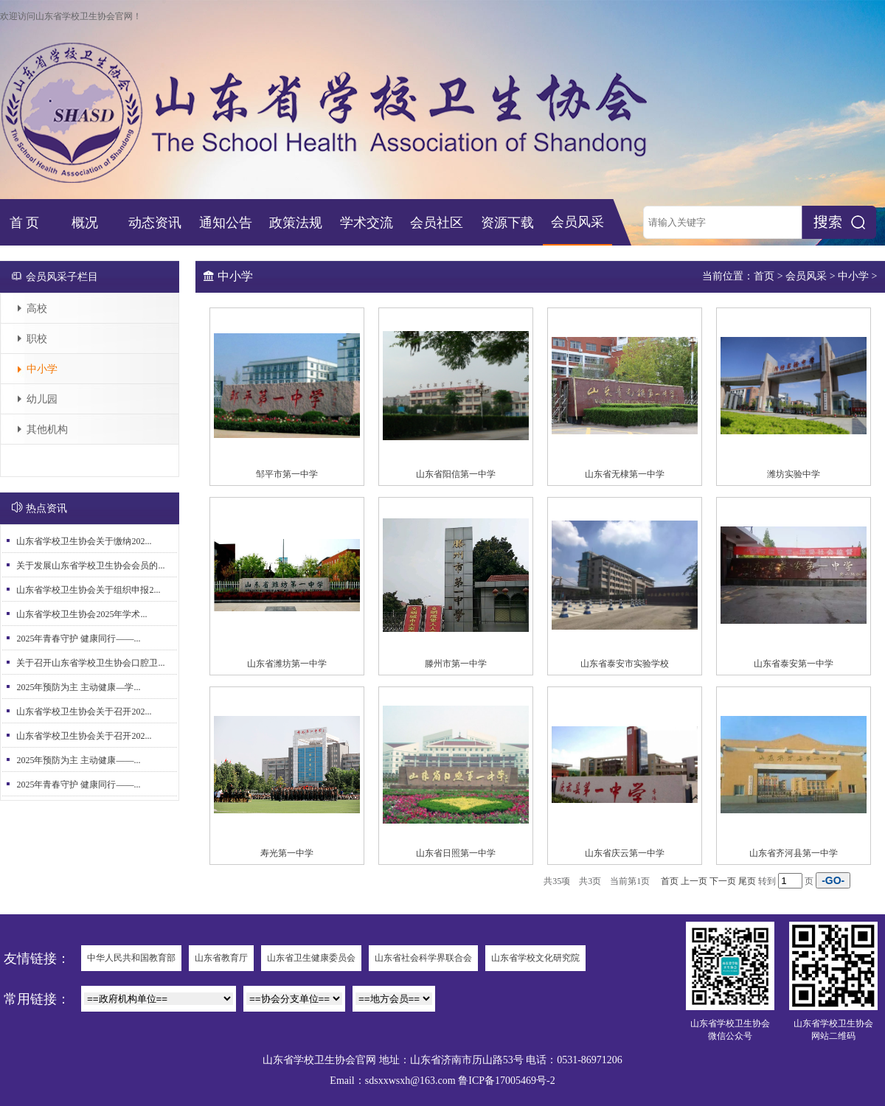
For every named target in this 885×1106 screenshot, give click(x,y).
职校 (37, 338)
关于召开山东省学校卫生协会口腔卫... (90, 663)
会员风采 (577, 222)
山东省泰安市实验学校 (624, 663)
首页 (764, 276)
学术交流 (366, 222)
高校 (37, 308)
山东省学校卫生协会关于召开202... (83, 711)
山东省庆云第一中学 (624, 853)
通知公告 (225, 222)
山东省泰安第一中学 (793, 663)
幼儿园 (42, 399)
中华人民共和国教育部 (131, 958)
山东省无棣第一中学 (624, 474)
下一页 (722, 881)
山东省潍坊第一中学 (287, 663)
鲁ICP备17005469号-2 (506, 1080)
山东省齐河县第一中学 (793, 853)
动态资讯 (154, 222)
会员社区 (436, 222)
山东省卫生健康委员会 (311, 958)
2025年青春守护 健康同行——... (78, 638)
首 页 (25, 222)
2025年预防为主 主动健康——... (78, 760)
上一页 (694, 881)
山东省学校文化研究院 (535, 958)
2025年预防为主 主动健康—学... (78, 687)
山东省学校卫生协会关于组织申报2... (88, 590)
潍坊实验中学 (793, 474)
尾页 (747, 881)
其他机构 (47, 429)
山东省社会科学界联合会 (423, 958)
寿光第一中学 (286, 853)
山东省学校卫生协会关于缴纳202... (83, 541)
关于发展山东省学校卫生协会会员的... (90, 565)
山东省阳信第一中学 (456, 474)
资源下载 (507, 222)
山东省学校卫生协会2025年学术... (81, 614)
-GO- (833, 880)
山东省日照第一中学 (456, 853)
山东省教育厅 (221, 958)
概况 (85, 222)
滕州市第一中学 (456, 663)
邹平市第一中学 (287, 474)
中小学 (42, 369)
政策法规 (295, 222)
